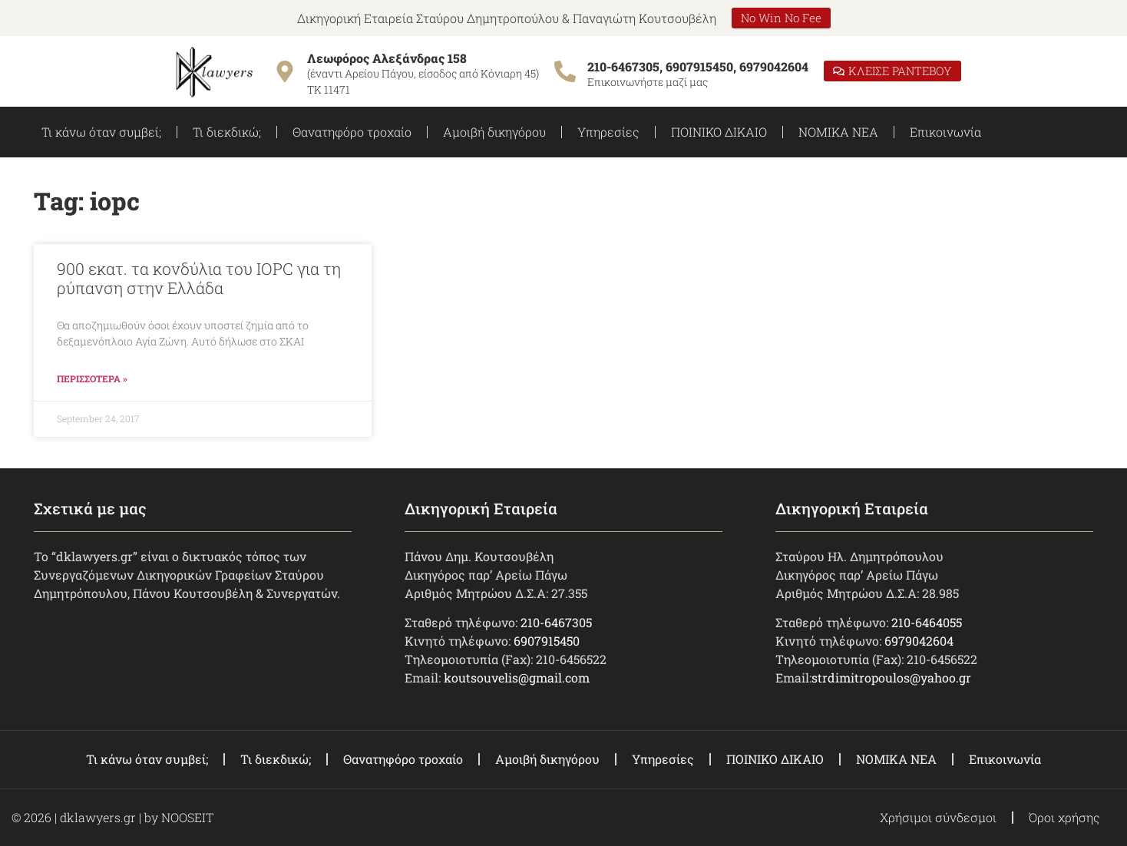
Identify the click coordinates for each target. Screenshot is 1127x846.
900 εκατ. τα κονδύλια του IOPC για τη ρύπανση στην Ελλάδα (199, 278)
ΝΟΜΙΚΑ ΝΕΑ (838, 132)
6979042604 (918, 641)
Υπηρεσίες (608, 132)
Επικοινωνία (945, 132)
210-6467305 (556, 622)
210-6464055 (926, 622)
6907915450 (547, 641)
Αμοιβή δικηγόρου (494, 132)
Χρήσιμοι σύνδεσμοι (938, 817)
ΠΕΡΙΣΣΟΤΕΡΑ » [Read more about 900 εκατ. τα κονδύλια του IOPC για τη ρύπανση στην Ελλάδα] (92, 378)
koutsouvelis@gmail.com (517, 677)
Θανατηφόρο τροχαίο (351, 132)
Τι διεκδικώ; (227, 132)
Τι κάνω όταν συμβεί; (101, 132)
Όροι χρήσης (1064, 817)
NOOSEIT (187, 817)
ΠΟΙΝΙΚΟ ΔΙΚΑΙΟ (719, 132)
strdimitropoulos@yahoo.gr (891, 677)
